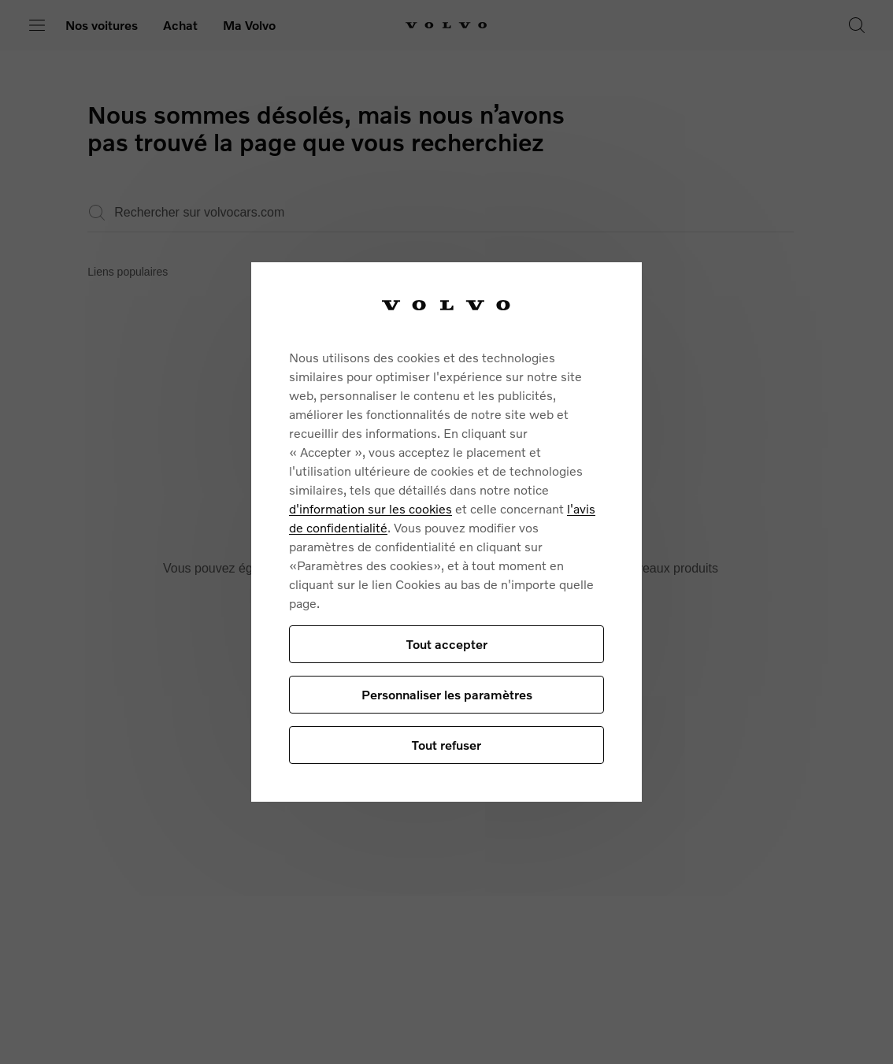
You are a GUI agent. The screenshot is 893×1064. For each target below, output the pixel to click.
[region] (446, 532)
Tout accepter (446, 643)
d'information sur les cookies (370, 508)
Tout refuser (446, 744)
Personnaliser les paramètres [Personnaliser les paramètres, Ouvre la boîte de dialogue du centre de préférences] (446, 694)
